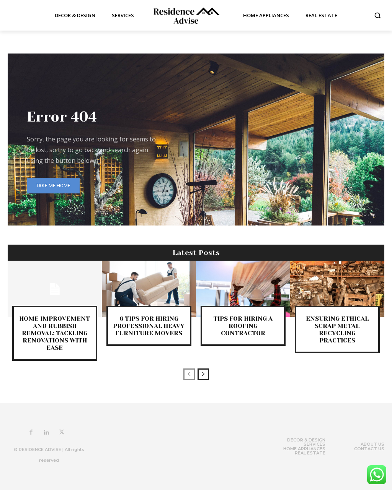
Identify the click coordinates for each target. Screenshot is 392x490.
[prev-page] (189, 374)
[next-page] (203, 374)
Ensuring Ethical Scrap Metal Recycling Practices (337, 329)
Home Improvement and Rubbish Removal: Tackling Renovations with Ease (54, 333)
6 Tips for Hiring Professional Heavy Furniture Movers (149, 326)
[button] (377, 15)
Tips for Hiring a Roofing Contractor (243, 326)
